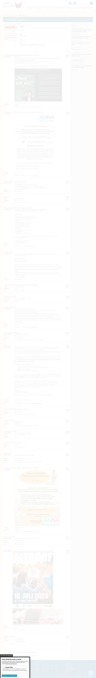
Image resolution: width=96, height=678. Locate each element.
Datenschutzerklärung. (11, 663)
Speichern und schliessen (9, 675)
